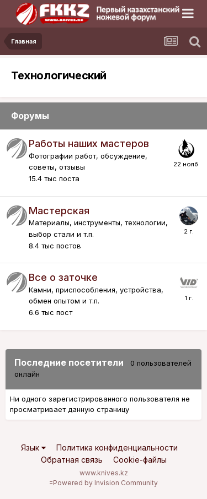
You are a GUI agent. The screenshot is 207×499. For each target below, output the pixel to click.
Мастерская (59, 210)
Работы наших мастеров (89, 143)
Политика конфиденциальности (117, 447)
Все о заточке (63, 277)
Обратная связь (72, 459)
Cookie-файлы (140, 459)
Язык (33, 447)
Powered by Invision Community (105, 483)
